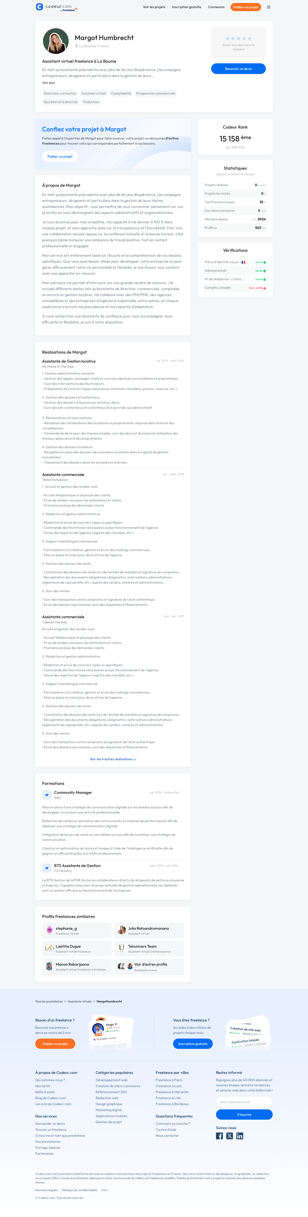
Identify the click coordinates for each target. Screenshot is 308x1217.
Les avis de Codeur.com (53, 1104)
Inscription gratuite (186, 7)
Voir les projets (154, 7)
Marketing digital (109, 1110)
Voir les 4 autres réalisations (113, 759)
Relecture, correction (60, 93)
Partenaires (44, 1153)
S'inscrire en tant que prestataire (60, 1135)
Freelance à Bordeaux (172, 1104)
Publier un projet (245, 7)
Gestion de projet (109, 1122)
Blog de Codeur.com (50, 1098)
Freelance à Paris (169, 1080)
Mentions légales (46, 1190)
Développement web (111, 1080)
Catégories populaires (114, 1072)
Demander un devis (50, 1123)
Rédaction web (107, 1098)
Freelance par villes (172, 1072)
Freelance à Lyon (169, 1086)
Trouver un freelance (51, 1129)
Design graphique (109, 1104)
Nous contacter (167, 1135)
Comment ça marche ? (173, 1123)
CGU (104, 1190)
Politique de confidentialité (79, 1190)
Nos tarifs (42, 1086)
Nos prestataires (47, 1141)
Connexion (216, 7)
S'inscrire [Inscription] (244, 1114)
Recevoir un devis (238, 69)
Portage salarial (47, 1147)
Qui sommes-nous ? (50, 1080)
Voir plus (48, 82)
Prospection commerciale (155, 93)
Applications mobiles (111, 1116)
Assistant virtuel (93, 93)
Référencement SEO (111, 1092)
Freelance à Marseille (172, 1092)
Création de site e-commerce (118, 1086)
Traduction (91, 102)
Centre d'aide (166, 1129)
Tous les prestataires (49, 1001)
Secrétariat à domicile (61, 102)
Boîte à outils (45, 1092)
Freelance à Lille (168, 1098)
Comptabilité (121, 93)
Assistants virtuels (80, 1001)
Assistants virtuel (145, 970)
